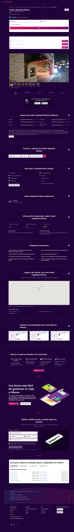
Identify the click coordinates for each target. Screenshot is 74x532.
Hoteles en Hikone (44, 7)
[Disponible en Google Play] (37, 103)
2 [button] (44, 32)
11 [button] (20, 38)
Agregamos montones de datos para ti (40, 497)
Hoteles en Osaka (42, 472)
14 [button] (29, 38)
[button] (2, 2)
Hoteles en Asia (18, 7)
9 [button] (44, 35)
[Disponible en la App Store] (44, 103)
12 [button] (23, 38)
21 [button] (29, 41)
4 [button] (20, 35)
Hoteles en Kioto (13, 473)
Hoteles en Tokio (13, 472)
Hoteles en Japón (25, 7)
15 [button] (32, 38)
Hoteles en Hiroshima (43, 478)
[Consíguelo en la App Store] (60, 512)
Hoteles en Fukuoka (14, 478)
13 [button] (26, 38)
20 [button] (26, 41)
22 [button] (32, 41)
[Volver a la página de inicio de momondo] (8, 1)
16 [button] (44, 38)
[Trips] (2, 16)
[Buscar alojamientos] (2, 8)
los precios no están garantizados (37, 491)
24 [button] (17, 44)
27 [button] (26, 44)
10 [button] (17, 38)
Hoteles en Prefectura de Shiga (35, 7)
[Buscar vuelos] (2, 5)
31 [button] (17, 46)
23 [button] (35, 41)
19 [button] (23, 41)
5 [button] (23, 35)
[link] (39, 370)
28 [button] (29, 44)
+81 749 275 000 (12, 15)
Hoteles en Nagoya (14, 477)
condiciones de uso (27, 449)
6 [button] (26, 35)
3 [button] (47, 32)
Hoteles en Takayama (43, 473)
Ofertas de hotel (12, 7)
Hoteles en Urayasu (43, 477)
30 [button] (35, 44)
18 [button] (20, 41)
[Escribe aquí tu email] (24, 440)
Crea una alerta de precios (60, 363)
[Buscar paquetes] (2, 13)
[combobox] (24, 433)
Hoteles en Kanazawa (43, 475)
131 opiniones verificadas (22, 17)
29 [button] (32, 44)
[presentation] (44, 103)
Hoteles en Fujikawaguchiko (15, 480)
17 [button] (17, 41)
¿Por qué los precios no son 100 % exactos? (40, 499)
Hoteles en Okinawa (43, 480)
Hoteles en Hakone (14, 475)
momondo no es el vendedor (40, 495)
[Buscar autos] (2, 10)
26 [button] (23, 44)
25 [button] (20, 44)
